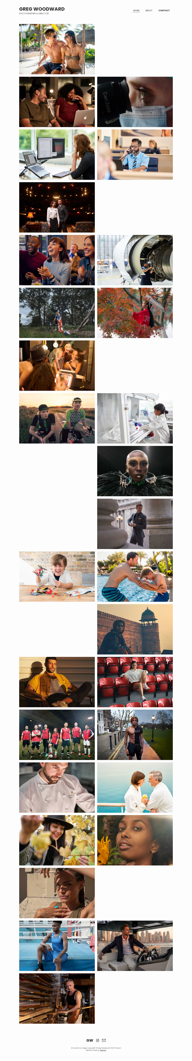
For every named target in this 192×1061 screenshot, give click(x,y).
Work (136, 10)
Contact (164, 10)
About (149, 10)
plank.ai (103, 1050)
